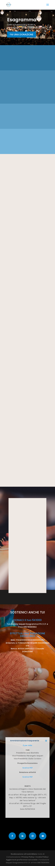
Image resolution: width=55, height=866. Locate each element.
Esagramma (21, 19)
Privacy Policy (28, 857)
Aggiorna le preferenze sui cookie (21, 859)
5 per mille (27, 745)
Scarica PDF (27, 768)
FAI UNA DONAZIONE (21, 34)
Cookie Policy (41, 857)
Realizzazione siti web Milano (24, 854)
